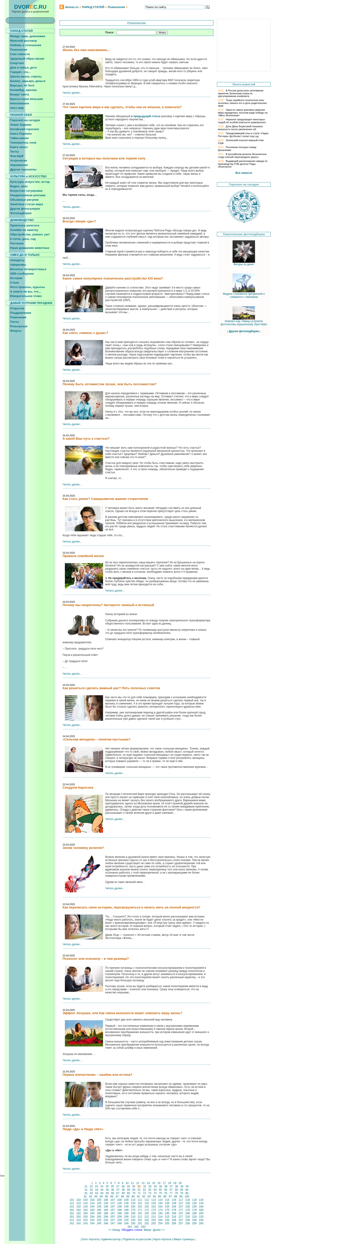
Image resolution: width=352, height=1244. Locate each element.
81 (85, 1196)
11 (132, 1183)
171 (140, 1210)
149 (126, 1206)
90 (133, 1196)
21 (86, 1186)
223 (85, 1220)
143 (85, 1206)
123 (85, 1203)
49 (128, 1189)
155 (167, 1206)
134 (160, 1203)
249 (126, 1223)
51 (139, 1189)
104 (92, 1199)
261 (130, 1226)
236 (174, 1220)
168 (120, 1210)
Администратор (111, 1239)
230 (133, 1220)
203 (85, 1216)
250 (133, 1223)
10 (127, 1183)
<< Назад (114, 1229)
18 (169, 1183)
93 (149, 1196)
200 (201, 1213)
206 (106, 1216)
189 (126, 1213)
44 (102, 1189)
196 (174, 1213)
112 (147, 1199)
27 (117, 1186)
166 (106, 1210)
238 (188, 1220)
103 (85, 1199)
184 (92, 1213)
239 (194, 1220)
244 (92, 1223)
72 (144, 1193)
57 (171, 1189)
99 (181, 1196)
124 (92, 1203)
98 (175, 1196)
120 (201, 1199)
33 (150, 1186)
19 (175, 1183)
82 (90, 1196)
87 (117, 1196)
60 (187, 1189)
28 (123, 1186)
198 (188, 1213)
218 (188, 1216)
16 (159, 1183)
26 (112, 1186)
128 (120, 1203)
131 (140, 1203)
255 (167, 1223)
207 (113, 1216)
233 (153, 1220)
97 (170, 1196)
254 (160, 1223)
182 (79, 1213)
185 (99, 1213)
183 (85, 1213)
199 (194, 1213)
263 (143, 1226)
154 (160, 1206)
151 (140, 1206)
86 (112, 1196)
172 (147, 1210)
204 (92, 1216)
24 (101, 1186)
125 (99, 1203)
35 (160, 1186)
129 (126, 1203)
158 (188, 1206)
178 (188, 1210)
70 (134, 1193)
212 (147, 1216)
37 (171, 1186)
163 (85, 1210)
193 (153, 1213)
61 (86, 1193)
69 (128, 1193)
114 (160, 1199)
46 (112, 1189)
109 (126, 1199)
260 (201, 1223)
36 (166, 1186)
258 (188, 1223)
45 (107, 1189)
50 (134, 1189)
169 (126, 1210)
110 (133, 1199)
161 (72, 1210)
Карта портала (162, 1239)
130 (133, 1203)
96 (165, 1196)
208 (120, 1216)
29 (128, 1186)
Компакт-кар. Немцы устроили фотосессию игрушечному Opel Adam (243, 321)
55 (160, 1189)
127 (113, 1203)
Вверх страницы (184, 1239)
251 (140, 1223)
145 (99, 1206)
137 (181, 1203)
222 (79, 1220)
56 (165, 1189)
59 (181, 1189)
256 (174, 1223)
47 (118, 1189)
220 (201, 1216)
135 (167, 1203)
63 (97, 1193)
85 (106, 1196)
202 (79, 1216)
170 (133, 1210)
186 (106, 1213)
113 (153, 1199)
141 (72, 1206)
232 (147, 1220)
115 (167, 1199)
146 (106, 1206)
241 (72, 1223)
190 (133, 1213)
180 (201, 1210)
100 (187, 1196)
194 (160, 1213)
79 (181, 1193)
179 (194, 1210)
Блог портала (90, 1239)
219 (194, 1216)
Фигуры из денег (244, 263)
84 (101, 1196)
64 (102, 1193)
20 (180, 1183)
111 (140, 1199)
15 (153, 1183)
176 (174, 1210)
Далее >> (158, 1229)
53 (149, 1189)
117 (181, 1199)
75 (160, 1193)
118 (188, 1199)
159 (194, 1206)
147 (113, 1206)
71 (139, 1193)
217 (181, 1216)
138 (188, 1203)
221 (72, 1220)
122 (79, 1203)
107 (113, 1199)
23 (96, 1186)
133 (153, 1203)
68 (123, 1193)
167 (113, 1210)
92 (143, 1196)
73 (149, 1193)
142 (79, 1206)
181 (72, 1213)
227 (113, 1220)
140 (201, 1203)
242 (79, 1223)
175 (167, 1210)
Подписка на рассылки (137, 1239)
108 (120, 1199)
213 (153, 1216)
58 (176, 1189)
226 (106, 1220)
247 (113, 1223)
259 (194, 1223)
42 (91, 1189)
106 (106, 1199)
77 (171, 1193)
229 (126, 1220)
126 (106, 1203)
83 (96, 1196)
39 (182, 1186)
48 (123, 1189)
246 (106, 1223)
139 (194, 1203)
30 (133, 1186)
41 (86, 1189)
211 (140, 1216)
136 (174, 1203)
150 (133, 1206)
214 (160, 1216)
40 (187, 1186)
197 (181, 1213)
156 (174, 1206)
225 (99, 1220)
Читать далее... (72, 92)
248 (120, 1223)
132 (147, 1203)
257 (181, 1223)
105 (99, 1199)
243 (85, 1223)
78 (176, 1193)
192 (147, 1213)
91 (138, 1196)
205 (99, 1216)
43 (97, 1189)
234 (160, 1220)
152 (147, 1206)
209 (126, 1216)
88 (122, 1196)
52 (144, 1189)
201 (72, 1216)
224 (92, 1220)
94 (154, 1196)
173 (153, 1210)
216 (174, 1216)
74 (155, 1193)
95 (159, 1196)
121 (72, 1203)
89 (127, 1196)
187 (113, 1213)
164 (92, 1210)
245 (99, 1223)
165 (99, 1210)
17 (164, 1183)
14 (148, 1183)
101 (72, 1199)
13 (143, 1183)
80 (187, 1193)
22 (91, 1186)
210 (133, 1216)
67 (118, 1193)
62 (91, 1193)
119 (194, 1199)
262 (137, 1226)
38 (176, 1186)
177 (181, 1210)
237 (181, 1220)
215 (167, 1216)
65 (107, 1193)
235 (167, 1220)
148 (120, 1206)
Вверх (147, 1229)
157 (181, 1206)
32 (144, 1186)
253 (153, 1223)
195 (167, 1213)
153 (153, 1206)
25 (107, 1186)
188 (120, 1213)
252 (147, 1223)
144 (92, 1206)
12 (137, 1183)
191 (140, 1213)
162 (79, 1210)
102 (79, 1199)
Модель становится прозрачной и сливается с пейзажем (244, 294)
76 (165, 1193)
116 (174, 1199)
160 (201, 1206)
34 (155, 1186)
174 (160, 1210)
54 (155, 1189)
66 (112, 1193)
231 (140, 1220)
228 (120, 1220)
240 (201, 1220)
